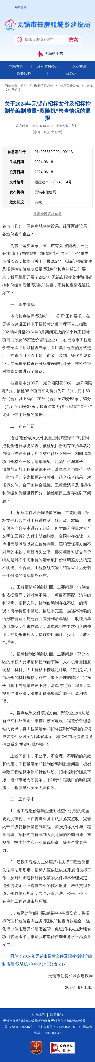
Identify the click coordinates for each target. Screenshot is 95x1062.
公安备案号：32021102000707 (58, 1027)
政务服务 (24, 73)
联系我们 (56, 1015)
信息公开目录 (69, 85)
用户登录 (21, 7)
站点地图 (38, 1015)
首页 (24, 85)
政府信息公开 (47, 66)
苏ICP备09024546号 (18, 1027)
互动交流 (79, 66)
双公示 (71, 73)
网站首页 (16, 66)
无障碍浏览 (54, 53)
